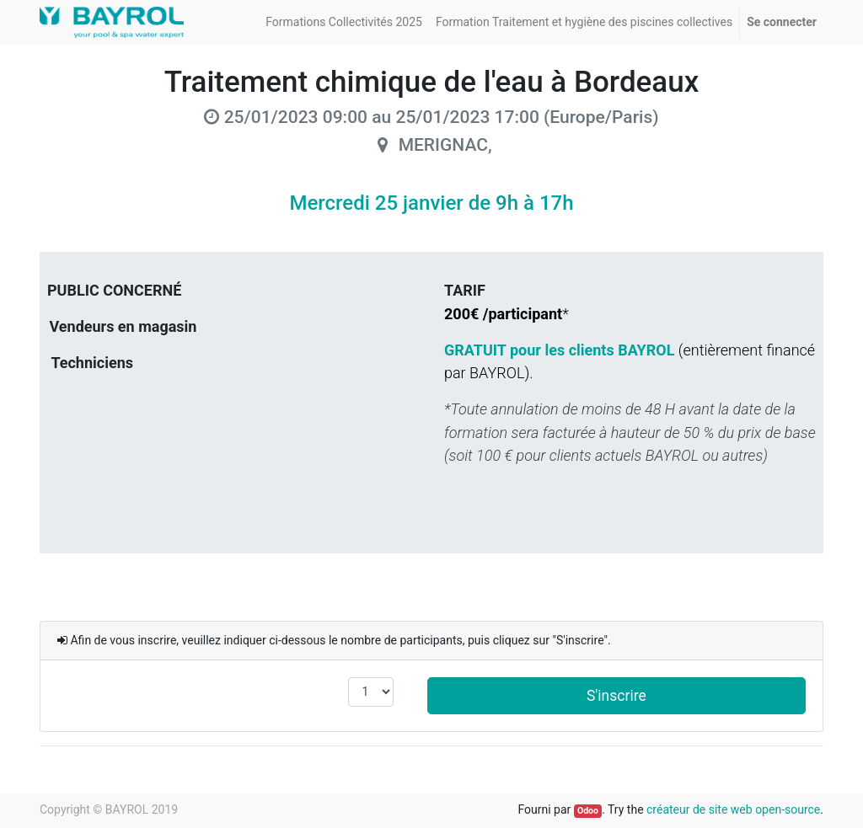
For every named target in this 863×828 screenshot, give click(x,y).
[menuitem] (344, 22)
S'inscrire (616, 695)
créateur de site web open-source (733, 809)
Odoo (587, 810)
